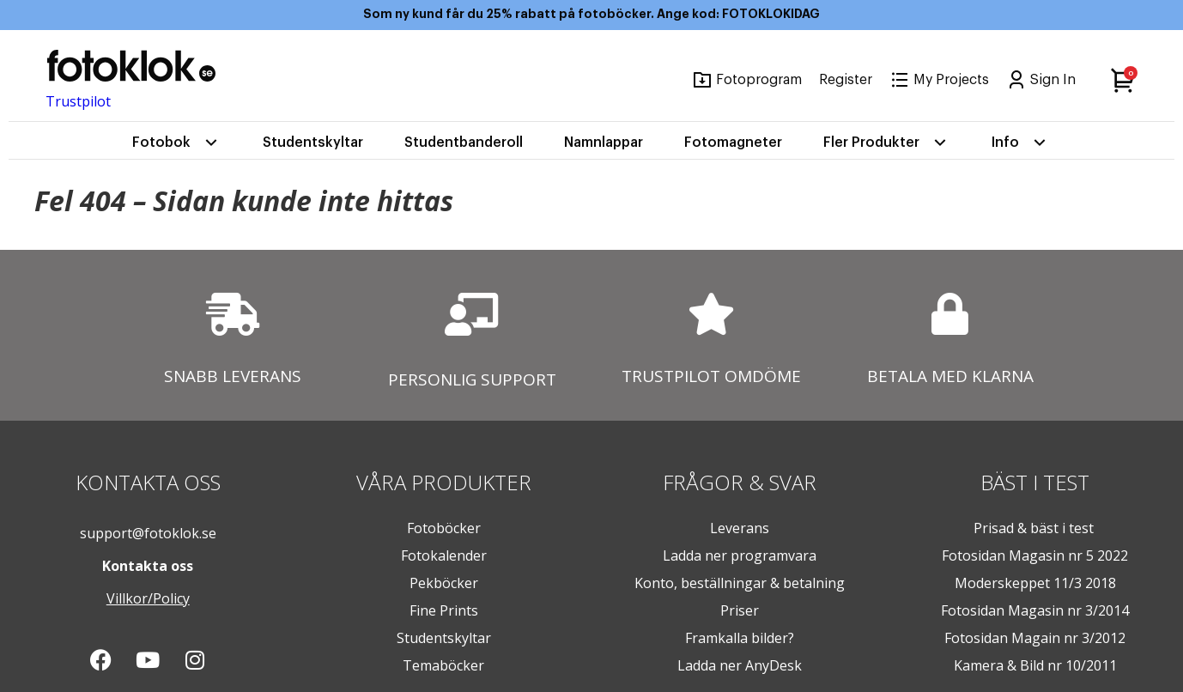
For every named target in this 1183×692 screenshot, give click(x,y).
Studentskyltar (313, 142)
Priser (739, 610)
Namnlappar (603, 142)
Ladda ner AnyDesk (739, 665)
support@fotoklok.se (148, 533)
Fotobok (176, 142)
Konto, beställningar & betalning (739, 583)
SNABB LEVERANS (232, 376)
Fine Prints (444, 610)
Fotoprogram (759, 80)
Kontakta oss (147, 565)
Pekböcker (444, 583)
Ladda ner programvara (739, 555)
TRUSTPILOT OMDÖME (711, 376)
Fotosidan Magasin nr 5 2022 (1035, 555)
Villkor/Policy (148, 598)
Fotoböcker (444, 528)
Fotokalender (444, 555)
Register (845, 80)
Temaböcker (443, 665)
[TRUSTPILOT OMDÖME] (711, 314)
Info (1021, 142)
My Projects (951, 80)
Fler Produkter (886, 142)
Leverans (739, 528)
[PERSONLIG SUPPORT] (472, 314)
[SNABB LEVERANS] (232, 314)
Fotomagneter (733, 142)
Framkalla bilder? (739, 637)
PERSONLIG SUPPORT (472, 379)
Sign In (1053, 80)
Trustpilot (78, 101)
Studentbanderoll (463, 142)
